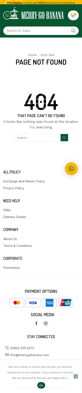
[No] (76, 376)
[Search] (73, 31)
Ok (41, 385)
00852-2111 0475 (22, 348)
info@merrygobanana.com (29, 355)
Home (32, 55)
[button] (7, 15)
